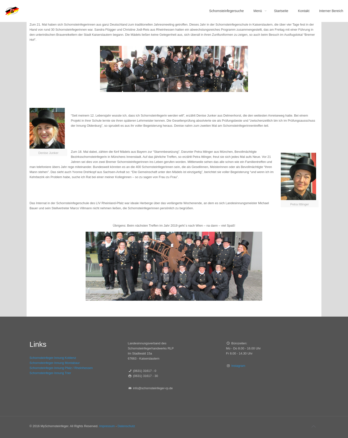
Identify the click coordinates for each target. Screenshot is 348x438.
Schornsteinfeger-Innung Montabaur (54, 363)
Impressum (107, 426)
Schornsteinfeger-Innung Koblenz (52, 358)
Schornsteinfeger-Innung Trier (50, 373)
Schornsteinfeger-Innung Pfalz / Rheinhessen (61, 368)
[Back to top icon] (313, 426)
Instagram (238, 366)
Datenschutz (126, 426)
